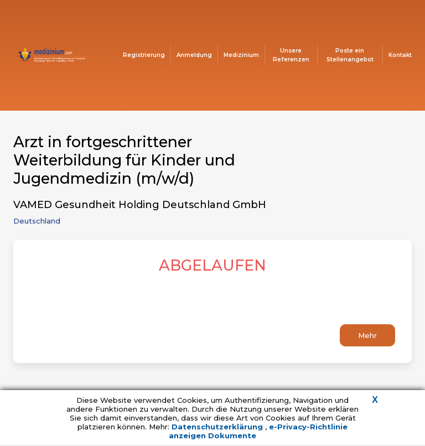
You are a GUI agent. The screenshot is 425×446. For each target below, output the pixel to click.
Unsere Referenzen (291, 55)
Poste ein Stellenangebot (350, 55)
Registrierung (144, 55)
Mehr (367, 335)
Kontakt (400, 55)
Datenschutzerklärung (218, 426)
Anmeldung (194, 55)
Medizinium (241, 55)
